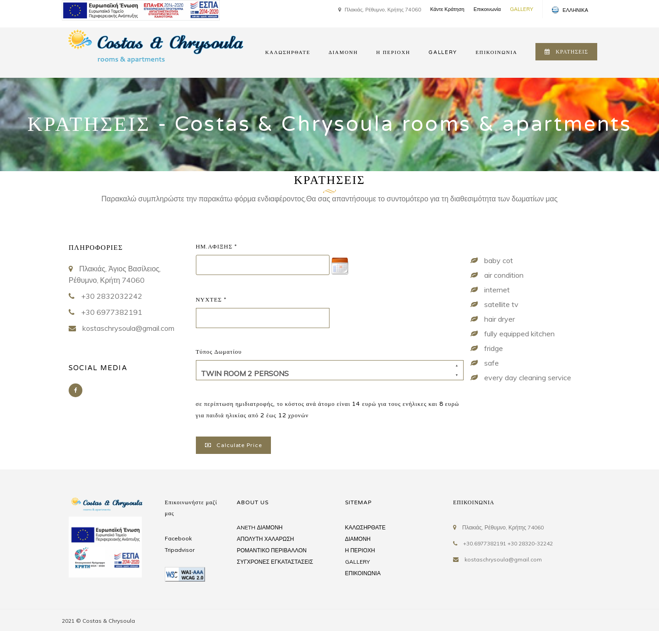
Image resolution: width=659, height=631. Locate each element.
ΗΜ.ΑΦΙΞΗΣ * (216, 246)
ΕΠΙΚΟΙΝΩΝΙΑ (496, 52)
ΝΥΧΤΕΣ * (211, 299)
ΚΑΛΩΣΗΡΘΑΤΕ (287, 52)
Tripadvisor (179, 549)
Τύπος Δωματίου (219, 352)
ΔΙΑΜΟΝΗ (343, 52)
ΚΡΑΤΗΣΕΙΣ (566, 52)
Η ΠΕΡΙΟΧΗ (393, 52)
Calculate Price (233, 445)
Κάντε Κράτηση (447, 9)
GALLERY (521, 9)
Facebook (178, 538)
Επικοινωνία (487, 9)
